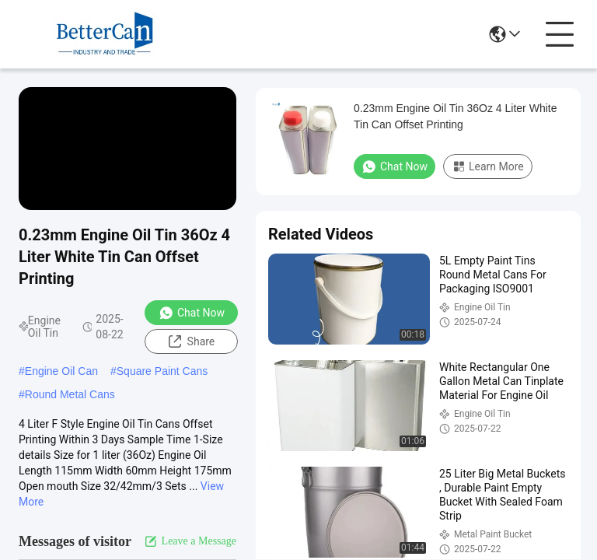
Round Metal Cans (70, 394)
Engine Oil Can (61, 371)
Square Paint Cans (162, 371)
